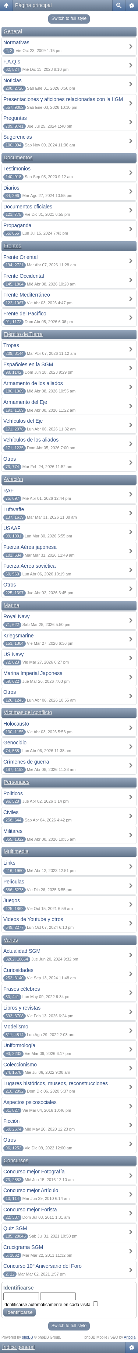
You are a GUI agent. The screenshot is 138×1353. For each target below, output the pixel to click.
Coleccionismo (20, 1064)
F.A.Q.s (11, 62)
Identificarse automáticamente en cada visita (50, 1304)
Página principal (33, 5)
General (13, 31)
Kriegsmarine (18, 636)
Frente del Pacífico (24, 313)
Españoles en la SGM (28, 364)
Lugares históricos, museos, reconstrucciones (55, 1083)
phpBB (27, 1337)
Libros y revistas (21, 1008)
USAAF (12, 528)
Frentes (12, 246)
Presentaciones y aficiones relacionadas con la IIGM (63, 99)
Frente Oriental (20, 257)
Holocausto (16, 724)
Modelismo (15, 1027)
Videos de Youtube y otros (33, 919)
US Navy (13, 654)
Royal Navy (16, 616)
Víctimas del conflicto (28, 712)
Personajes (16, 782)
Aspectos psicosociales (30, 1102)
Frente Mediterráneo (26, 295)
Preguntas (15, 118)
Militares (12, 831)
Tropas (11, 345)
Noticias (12, 80)
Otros (9, 459)
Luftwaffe (13, 509)
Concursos (16, 1160)
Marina (12, 605)
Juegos (11, 900)
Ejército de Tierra (23, 334)
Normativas (16, 42)
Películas (13, 882)
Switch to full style (69, 18)
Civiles (10, 812)
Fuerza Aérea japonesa (30, 547)
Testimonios (17, 169)
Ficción (11, 1121)
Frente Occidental (23, 276)
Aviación (13, 479)
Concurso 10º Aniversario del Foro (42, 1266)
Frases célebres (21, 989)
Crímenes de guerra (26, 762)
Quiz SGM (15, 1228)
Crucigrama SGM (23, 1247)
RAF (8, 491)
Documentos (18, 157)
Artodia (130, 1337)
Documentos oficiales (27, 207)
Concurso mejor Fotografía (34, 1171)
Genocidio (14, 742)
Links (9, 863)
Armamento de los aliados (33, 383)
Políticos (13, 793)
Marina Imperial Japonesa (33, 673)
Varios (11, 940)
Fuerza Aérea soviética (29, 566)
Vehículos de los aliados (31, 440)
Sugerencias (17, 137)
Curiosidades (18, 970)
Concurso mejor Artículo (30, 1190)
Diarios (11, 188)
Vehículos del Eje (23, 421)
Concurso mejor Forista (30, 1209)
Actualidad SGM (21, 951)
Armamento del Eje (25, 402)
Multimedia (16, 851)
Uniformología (19, 1045)
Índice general (18, 1347)
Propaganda (17, 225)
